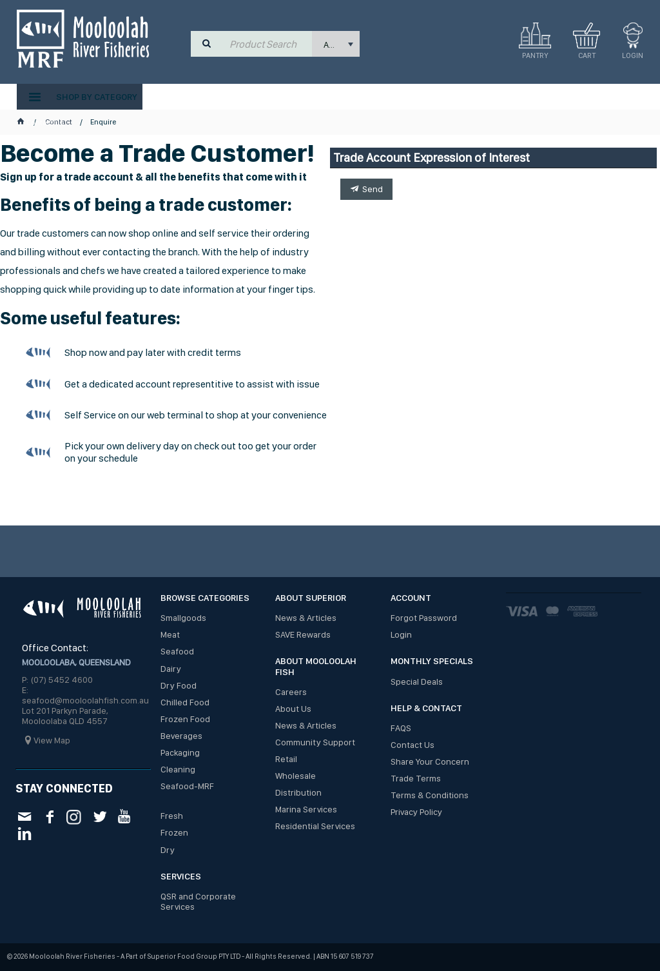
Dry (167, 850)
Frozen (174, 832)
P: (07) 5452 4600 (57, 679)
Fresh (171, 815)
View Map (52, 740)
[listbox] (336, 44)
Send (372, 189)
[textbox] (268, 44)
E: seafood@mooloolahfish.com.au (85, 695)
